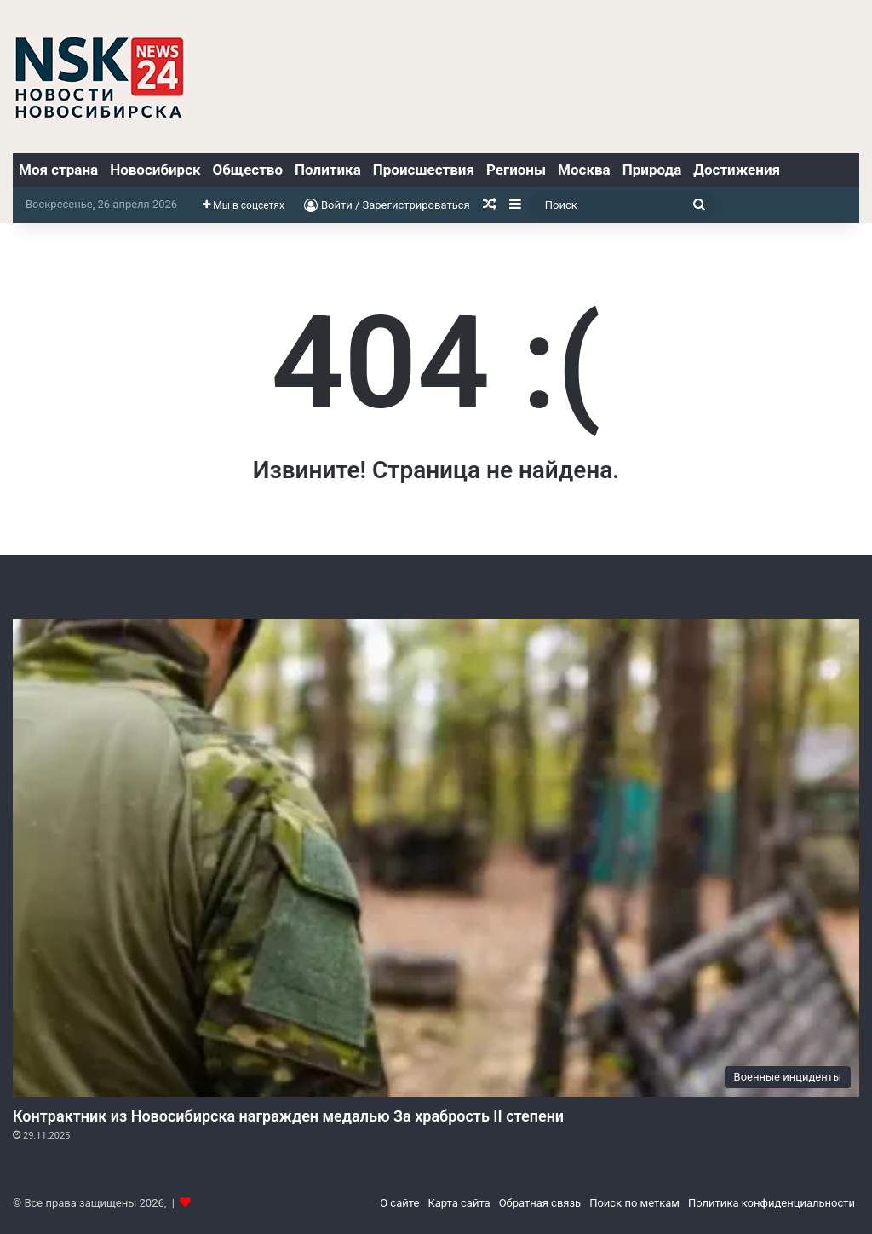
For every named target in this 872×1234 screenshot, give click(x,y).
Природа (652, 169)
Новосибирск (155, 169)
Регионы (516, 169)
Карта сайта (458, 1203)
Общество (248, 169)
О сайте (399, 1203)
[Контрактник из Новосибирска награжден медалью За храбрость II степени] (436, 858)
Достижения (736, 169)
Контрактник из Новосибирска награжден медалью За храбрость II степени (288, 1116)
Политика (328, 169)
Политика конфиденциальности (771, 1203)
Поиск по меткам (634, 1203)
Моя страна (58, 169)
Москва (584, 169)
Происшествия (423, 169)
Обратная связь (540, 1203)
